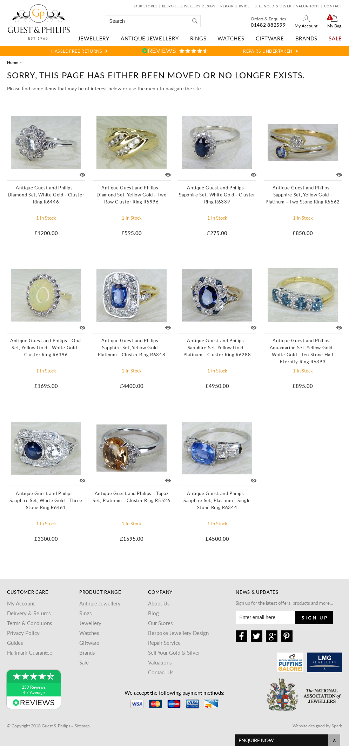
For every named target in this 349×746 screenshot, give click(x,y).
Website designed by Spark (317, 725)
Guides (15, 642)
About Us (158, 603)
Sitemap (82, 725)
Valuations (307, 6)
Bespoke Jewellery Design (189, 6)
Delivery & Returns (29, 613)
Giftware (270, 38)
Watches (230, 38)
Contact (333, 6)
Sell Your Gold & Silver (174, 652)
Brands (306, 38)
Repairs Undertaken (268, 51)
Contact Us (160, 672)
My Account (306, 25)
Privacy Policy (23, 632)
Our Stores (145, 6)
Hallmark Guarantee (29, 652)
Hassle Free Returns (76, 51)
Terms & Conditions (29, 623)
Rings (198, 38)
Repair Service (235, 6)
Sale (335, 38)
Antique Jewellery (150, 38)
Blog (153, 613)
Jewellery (93, 38)
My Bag (334, 25)
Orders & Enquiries (268, 18)
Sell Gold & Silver (273, 6)
